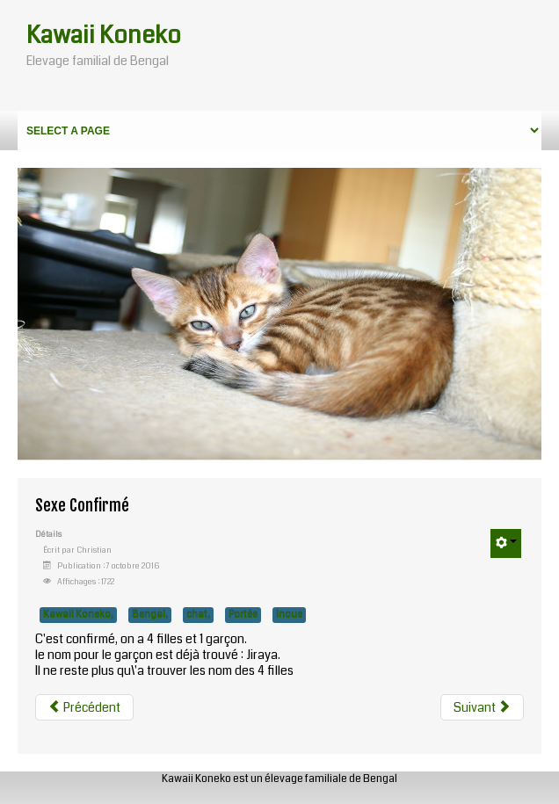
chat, (198, 614)
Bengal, (150, 614)
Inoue (289, 614)
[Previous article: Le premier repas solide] (84, 707)
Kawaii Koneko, (78, 614)
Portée (243, 614)
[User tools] (505, 543)
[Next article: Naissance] (482, 707)
